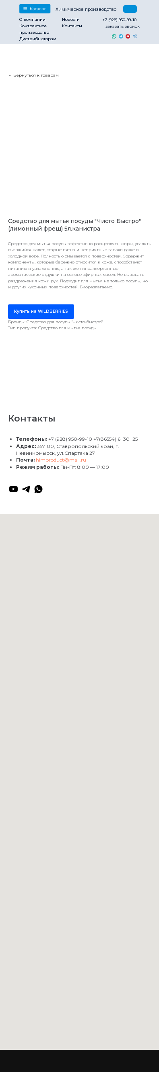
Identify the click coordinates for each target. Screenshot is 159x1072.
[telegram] (26, 489)
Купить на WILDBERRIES (41, 311)
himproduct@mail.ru (61, 460)
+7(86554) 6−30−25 (115, 439)
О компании (32, 19)
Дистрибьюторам (37, 38)
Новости (71, 19)
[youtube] (13, 489)
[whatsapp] (38, 489)
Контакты (72, 25)
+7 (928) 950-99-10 (119, 19)
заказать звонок (122, 26)
